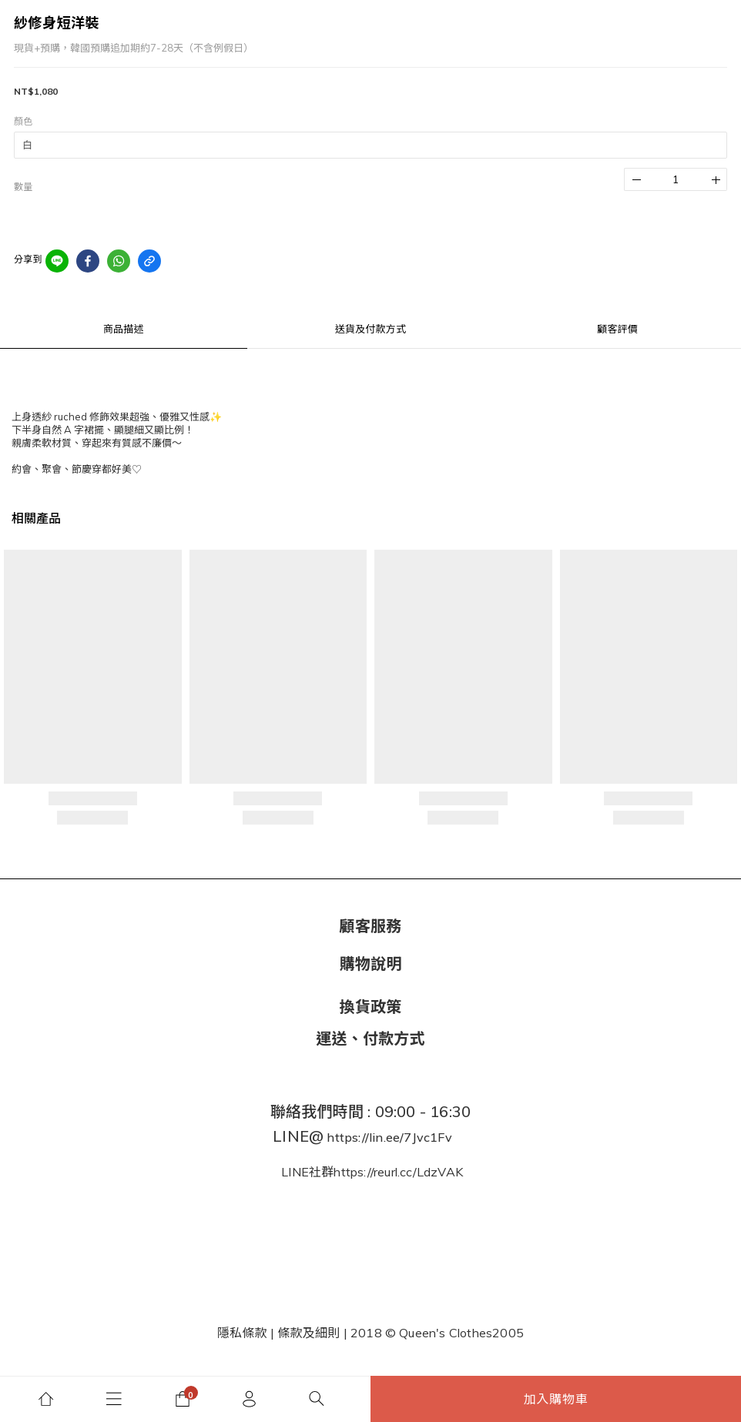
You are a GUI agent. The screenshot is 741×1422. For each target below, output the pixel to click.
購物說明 (371, 963)
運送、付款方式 (370, 1038)
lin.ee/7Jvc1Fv (410, 1137)
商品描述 (123, 329)
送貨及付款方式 (370, 329)
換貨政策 (371, 1006)
